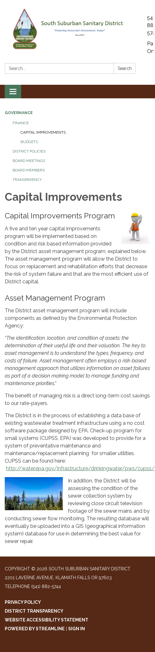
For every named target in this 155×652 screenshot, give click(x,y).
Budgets (29, 142)
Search (125, 68)
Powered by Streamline (35, 628)
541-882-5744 (150, 25)
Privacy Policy (23, 602)
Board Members (29, 170)
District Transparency (34, 611)
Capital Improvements (43, 132)
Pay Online (150, 47)
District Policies (29, 151)
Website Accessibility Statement (46, 619)
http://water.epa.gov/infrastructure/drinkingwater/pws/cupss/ (80, 468)
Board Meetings (29, 161)
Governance (19, 113)
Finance (21, 123)
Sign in (76, 628)
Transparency (27, 179)
